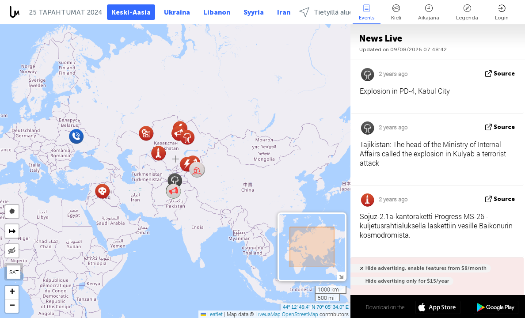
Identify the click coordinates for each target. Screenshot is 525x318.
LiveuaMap (268, 314)
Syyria (253, 12)
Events (366, 12)
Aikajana (428, 12)
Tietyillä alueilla (330, 12)
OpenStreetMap (300, 314)
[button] (196, 169)
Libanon (216, 12)
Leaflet (212, 314)
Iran (283, 12)
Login (502, 12)
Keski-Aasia (131, 12)
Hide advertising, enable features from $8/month (426, 268)
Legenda (467, 12)
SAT (14, 272)
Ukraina (177, 12)
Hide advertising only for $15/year (407, 281)
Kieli (396, 12)
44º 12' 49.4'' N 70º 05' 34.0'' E (316, 307)
